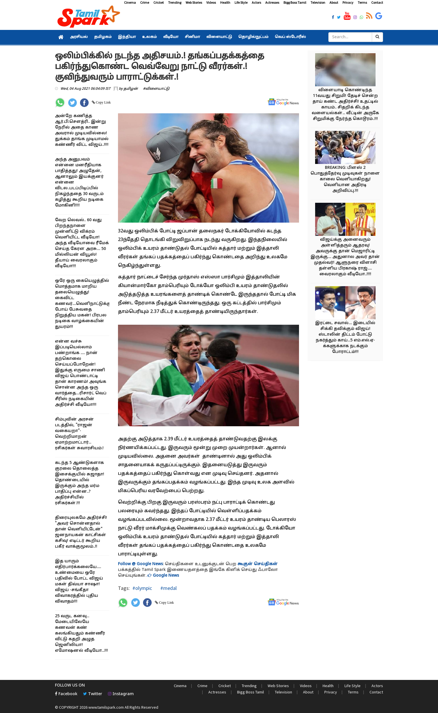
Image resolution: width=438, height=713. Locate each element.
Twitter (92, 694)
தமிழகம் (103, 37)
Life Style (241, 2)
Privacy (347, 2)
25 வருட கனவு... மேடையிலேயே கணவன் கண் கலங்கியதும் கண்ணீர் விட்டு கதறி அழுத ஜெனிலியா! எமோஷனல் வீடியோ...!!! (81, 633)
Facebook (66, 694)
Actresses (272, 2)
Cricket (158, 2)
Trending (174, 2)
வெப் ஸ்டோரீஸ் (290, 37)
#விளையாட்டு (156, 89)
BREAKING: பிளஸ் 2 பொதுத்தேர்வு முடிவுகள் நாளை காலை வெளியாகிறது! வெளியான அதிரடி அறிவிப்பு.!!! (345, 179)
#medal (168, 588)
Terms (362, 2)
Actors (256, 2)
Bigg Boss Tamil (294, 2)
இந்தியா (127, 37)
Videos (211, 2)
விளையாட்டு (219, 37)
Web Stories (194, 2)
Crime (144, 2)
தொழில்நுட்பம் (253, 37)
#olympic (142, 588)
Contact (377, 2)
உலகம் (149, 37)
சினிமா (192, 37)
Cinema (130, 2)
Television (318, 2)
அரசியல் (79, 37)
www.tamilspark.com (106, 707)
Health (225, 2)
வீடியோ (170, 37)
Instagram (121, 694)
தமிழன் (130, 89)
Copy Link (103, 102)
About (334, 2)
